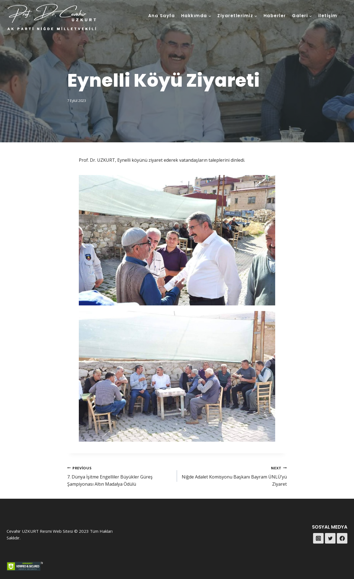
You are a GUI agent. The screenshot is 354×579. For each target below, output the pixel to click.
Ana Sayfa (161, 16)
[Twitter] (330, 538)
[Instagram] (318, 538)
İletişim (327, 16)
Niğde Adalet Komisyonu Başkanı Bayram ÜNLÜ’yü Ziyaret (234, 475)
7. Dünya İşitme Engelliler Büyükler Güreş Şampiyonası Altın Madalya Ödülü (120, 475)
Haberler (275, 16)
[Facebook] (342, 538)
